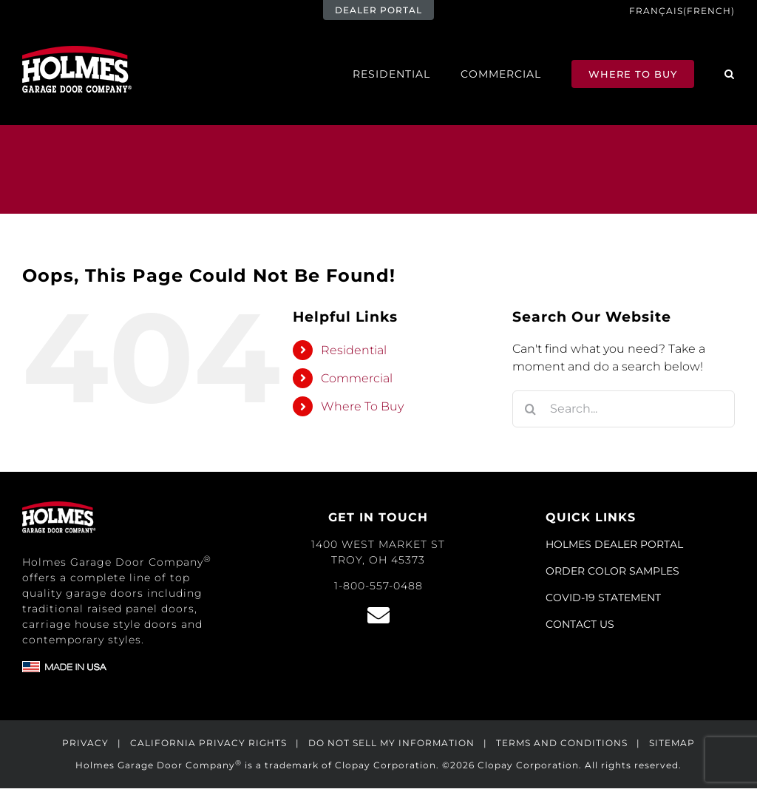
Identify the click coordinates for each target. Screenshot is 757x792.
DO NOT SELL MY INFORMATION (391, 742)
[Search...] (623, 408)
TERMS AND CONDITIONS (562, 742)
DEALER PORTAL (378, 10)
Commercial (357, 378)
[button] (729, 73)
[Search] (530, 408)
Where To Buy (362, 406)
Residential (354, 350)
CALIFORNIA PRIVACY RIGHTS (208, 742)
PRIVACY (85, 742)
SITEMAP (672, 742)
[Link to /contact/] (378, 615)
